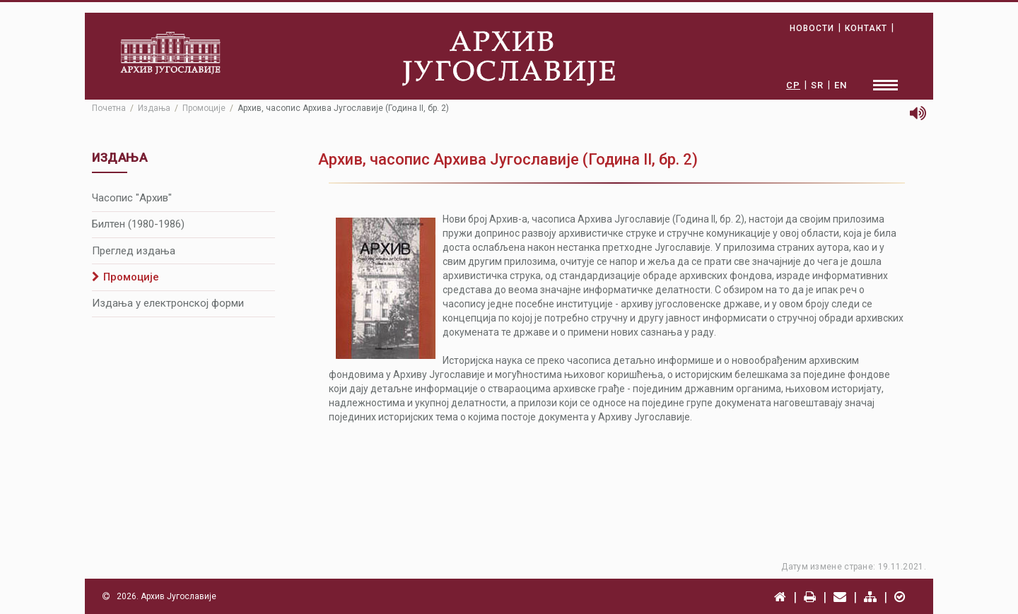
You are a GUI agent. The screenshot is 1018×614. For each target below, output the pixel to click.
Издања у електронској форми (168, 303)
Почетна (109, 108)
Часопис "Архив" (132, 197)
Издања (154, 108)
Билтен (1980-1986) (138, 224)
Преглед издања (133, 250)
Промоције (204, 108)
